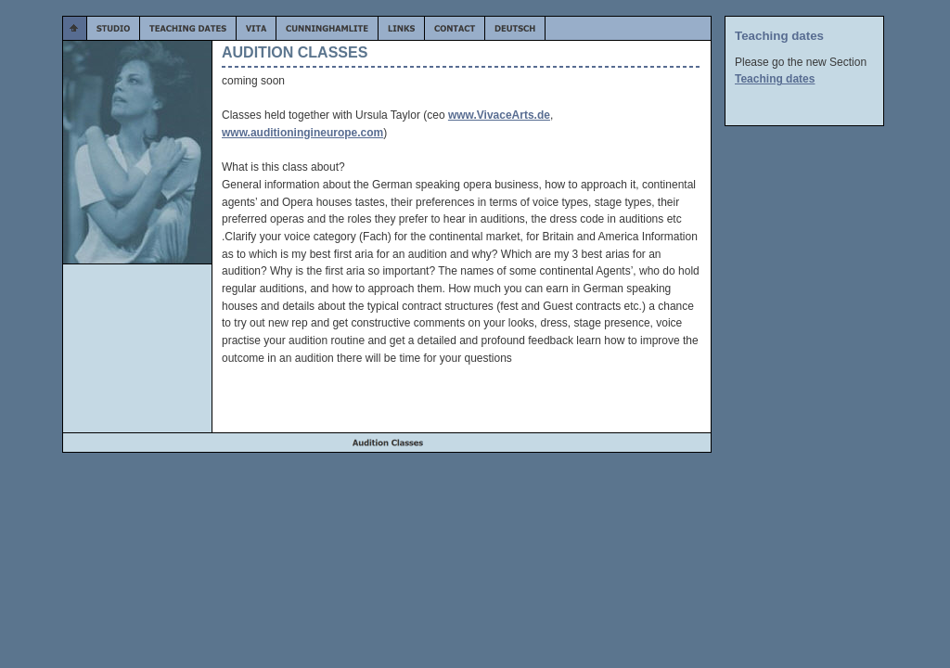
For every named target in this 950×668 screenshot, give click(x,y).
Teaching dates (775, 78)
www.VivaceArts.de (499, 115)
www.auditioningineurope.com (302, 132)
